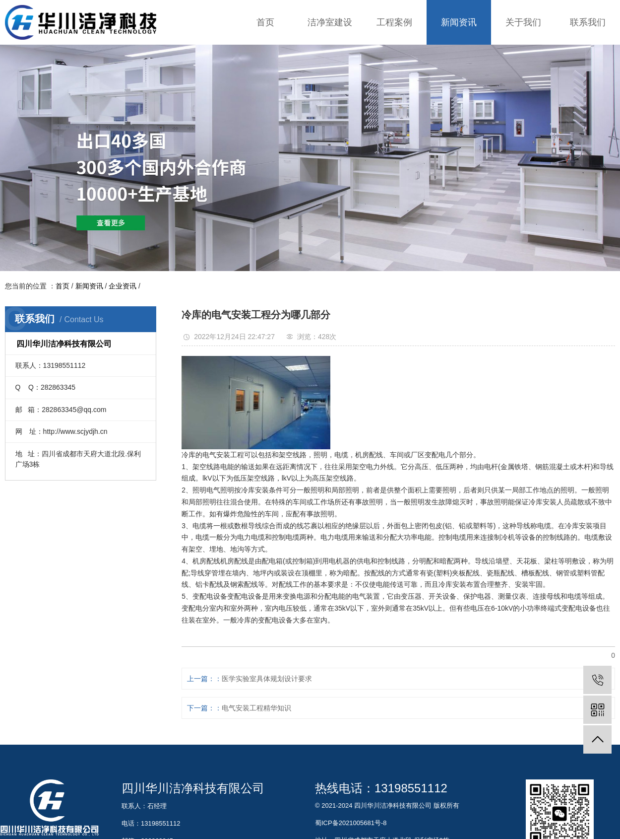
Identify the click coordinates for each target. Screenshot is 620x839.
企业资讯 (122, 286)
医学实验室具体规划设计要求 (267, 679)
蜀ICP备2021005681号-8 (351, 823)
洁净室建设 (330, 22)
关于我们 (523, 22)
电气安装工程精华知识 (256, 708)
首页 (265, 22)
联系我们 (588, 22)
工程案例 (394, 22)
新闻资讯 (459, 22)
